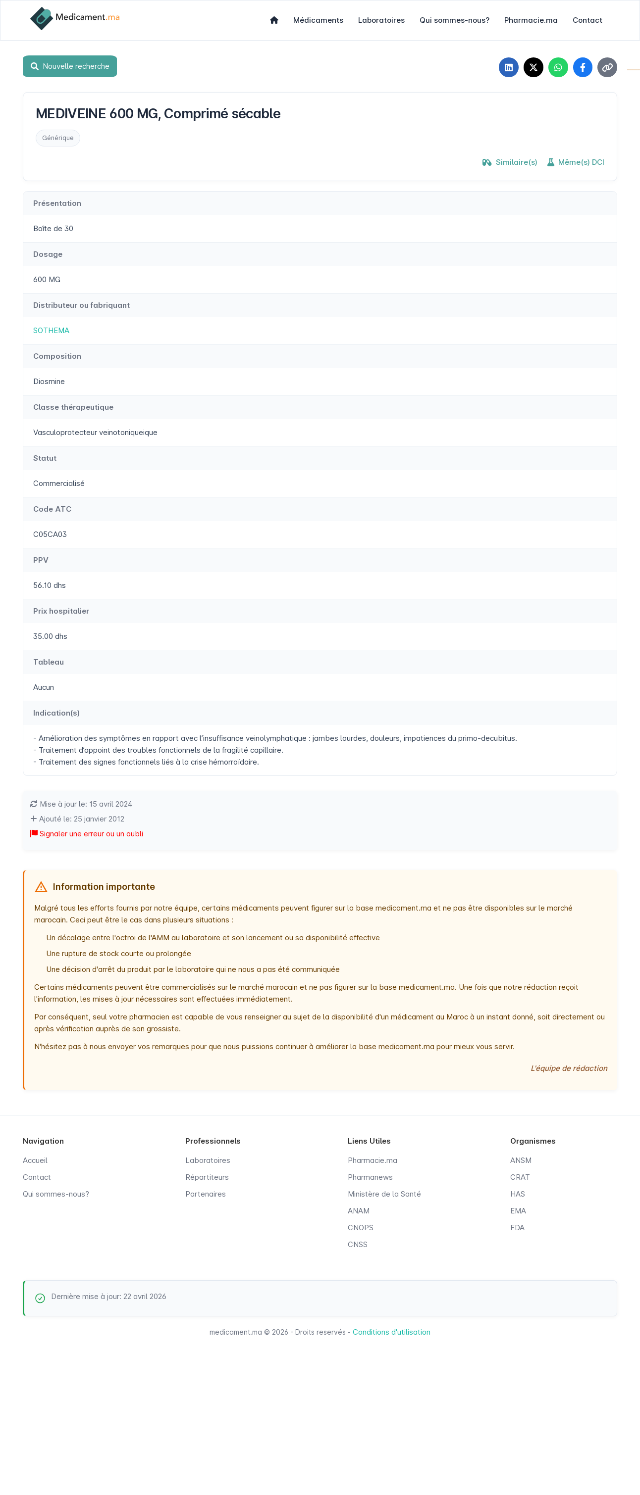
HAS (517, 1194)
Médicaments (318, 20)
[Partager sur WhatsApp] (558, 67)
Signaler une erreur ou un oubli (86, 833)
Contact (587, 20)
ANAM (359, 1210)
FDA (517, 1227)
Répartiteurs (207, 1177)
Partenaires (205, 1194)
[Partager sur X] (533, 67)
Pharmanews (370, 1177)
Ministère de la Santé (384, 1194)
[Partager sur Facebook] (582, 67)
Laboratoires (381, 20)
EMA (518, 1210)
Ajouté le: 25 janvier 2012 (77, 818)
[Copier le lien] (607, 67)
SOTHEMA (51, 330)
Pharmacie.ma (531, 20)
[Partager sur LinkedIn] (508, 67)
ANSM (521, 1160)
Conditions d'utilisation (391, 1332)
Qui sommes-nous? (454, 20)
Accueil (35, 1160)
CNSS (358, 1244)
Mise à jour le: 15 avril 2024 (81, 804)
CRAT (520, 1177)
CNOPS (360, 1227)
